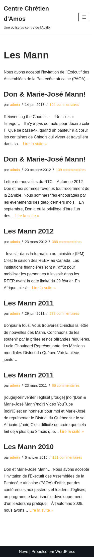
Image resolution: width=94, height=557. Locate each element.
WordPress (65, 551)
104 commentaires (64, 105)
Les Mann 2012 (29, 231)
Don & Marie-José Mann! (45, 94)
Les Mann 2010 (29, 447)
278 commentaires (64, 313)
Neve (23, 551)
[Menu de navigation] (84, 17)
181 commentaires (67, 457)
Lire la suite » (35, 144)
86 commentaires (65, 385)
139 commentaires (70, 170)
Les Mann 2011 (29, 303)
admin (15, 105)
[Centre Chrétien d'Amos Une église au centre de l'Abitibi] (37, 17)
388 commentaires (66, 242)
